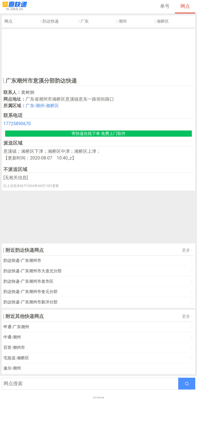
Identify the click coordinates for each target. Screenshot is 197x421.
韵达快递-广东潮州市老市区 (28, 281)
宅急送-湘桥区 (16, 358)
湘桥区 (163, 21)
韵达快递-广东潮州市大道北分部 (32, 271)
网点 (185, 6)
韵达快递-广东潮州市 (22, 260)
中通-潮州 (12, 337)
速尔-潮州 (12, 368)
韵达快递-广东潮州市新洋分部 (30, 302)
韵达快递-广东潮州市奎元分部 (30, 291)
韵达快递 (50, 21)
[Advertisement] (98, 52)
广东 (85, 21)
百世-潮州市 (14, 347)
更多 (186, 250)
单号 (165, 6)
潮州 (123, 21)
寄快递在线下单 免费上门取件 (98, 133)
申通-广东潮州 (16, 326)
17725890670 (17, 123)
